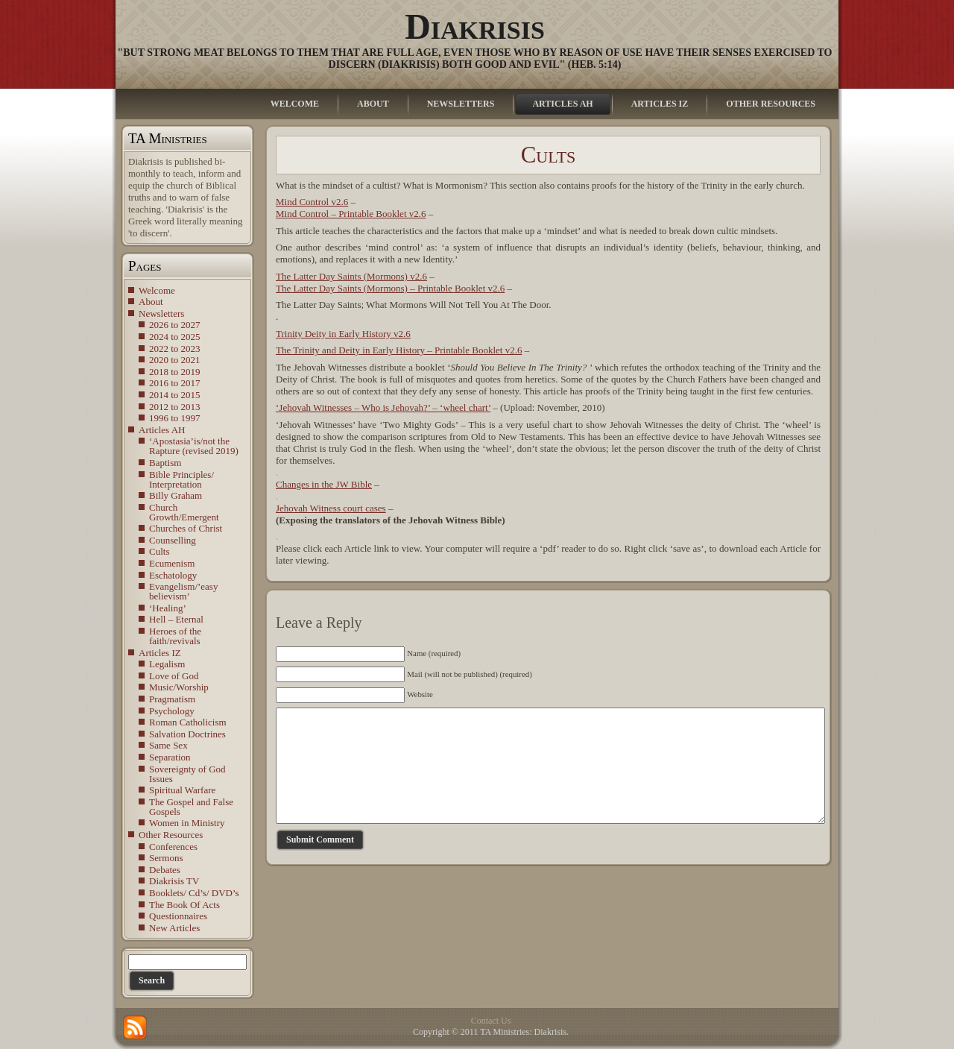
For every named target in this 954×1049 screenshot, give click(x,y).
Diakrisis (475, 26)
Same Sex (168, 745)
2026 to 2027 (174, 324)
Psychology (172, 710)
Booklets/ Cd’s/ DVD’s (194, 892)
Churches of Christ (185, 528)
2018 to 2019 (174, 371)
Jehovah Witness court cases (331, 508)
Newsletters (161, 313)
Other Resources (171, 834)
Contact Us (491, 1020)
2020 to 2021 (174, 359)
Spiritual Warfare (182, 790)
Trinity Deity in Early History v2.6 (343, 333)
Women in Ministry (187, 822)
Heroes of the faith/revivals (175, 636)
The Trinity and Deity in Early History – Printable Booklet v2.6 (399, 350)
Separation (170, 757)
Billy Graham (175, 495)
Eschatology (173, 575)
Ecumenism (172, 563)
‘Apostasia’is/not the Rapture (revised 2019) (193, 445)
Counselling (172, 540)
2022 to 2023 (174, 348)
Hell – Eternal (176, 619)
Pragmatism (172, 699)
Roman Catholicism (188, 722)
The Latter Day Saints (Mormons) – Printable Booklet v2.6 (390, 288)
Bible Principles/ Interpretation (181, 479)
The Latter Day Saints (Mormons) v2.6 (351, 276)
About (151, 301)
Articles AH (162, 429)
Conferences (173, 846)
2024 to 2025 (174, 336)
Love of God (173, 675)
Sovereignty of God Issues (187, 773)
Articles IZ (160, 652)
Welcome (157, 290)
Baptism (165, 462)
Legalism (167, 664)
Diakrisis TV (174, 880)
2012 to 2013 (174, 406)
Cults (159, 551)
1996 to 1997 (174, 417)
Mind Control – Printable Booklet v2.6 (351, 213)
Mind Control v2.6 (312, 201)
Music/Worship (179, 687)
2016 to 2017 (174, 382)
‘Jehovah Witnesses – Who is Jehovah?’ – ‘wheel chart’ (383, 407)
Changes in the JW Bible (324, 484)
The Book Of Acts (184, 904)
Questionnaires (178, 916)
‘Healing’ (167, 608)
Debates (164, 869)
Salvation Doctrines (187, 734)
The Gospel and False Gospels (191, 806)
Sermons (166, 857)
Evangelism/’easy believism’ (183, 591)
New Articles (174, 927)
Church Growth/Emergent (184, 512)
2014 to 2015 (174, 394)
